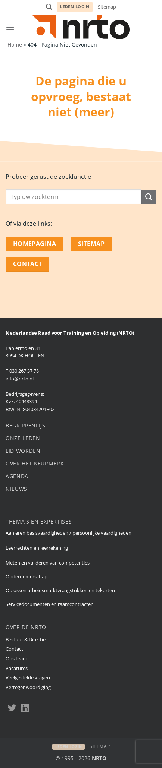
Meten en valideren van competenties (48, 562)
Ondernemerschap (26, 576)
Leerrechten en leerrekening (37, 547)
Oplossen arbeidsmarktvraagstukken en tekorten (60, 590)
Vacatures (17, 668)
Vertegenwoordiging (28, 687)
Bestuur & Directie (26, 639)
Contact (14, 648)
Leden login (75, 6)
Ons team (16, 658)
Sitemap (107, 6)
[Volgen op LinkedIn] (25, 709)
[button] (49, 6)
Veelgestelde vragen (28, 677)
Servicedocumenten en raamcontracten (50, 604)
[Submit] (148, 197)
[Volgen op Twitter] (12, 709)
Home (14, 44)
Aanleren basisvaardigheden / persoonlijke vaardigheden (68, 533)
